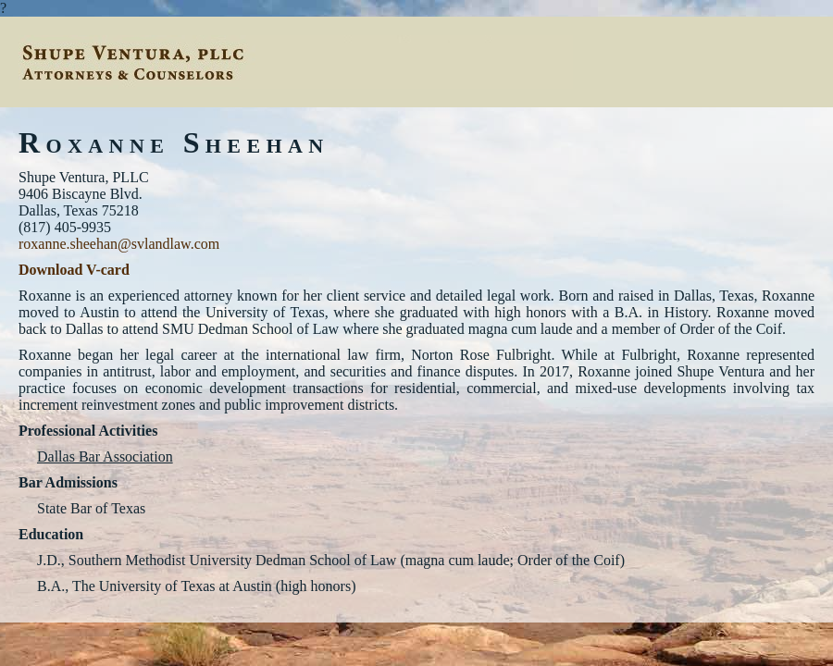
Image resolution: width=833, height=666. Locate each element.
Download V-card (74, 270)
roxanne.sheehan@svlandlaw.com (119, 244)
